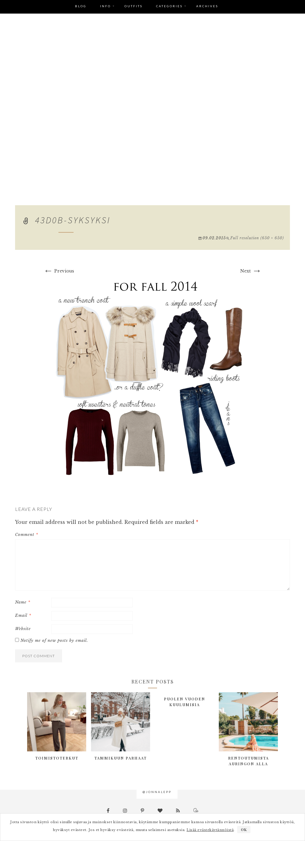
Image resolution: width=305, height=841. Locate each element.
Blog (80, 6)
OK (244, 829)
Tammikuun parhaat (120, 757)
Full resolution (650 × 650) (257, 238)
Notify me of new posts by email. (54, 640)
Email (23, 615)
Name (22, 602)
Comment (26, 534)
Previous (58, 271)
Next (251, 271)
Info (105, 6)
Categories (169, 6)
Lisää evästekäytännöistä (210, 830)
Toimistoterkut (56, 757)
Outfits (133, 6)
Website (23, 628)
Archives (207, 6)
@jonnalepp (157, 792)
